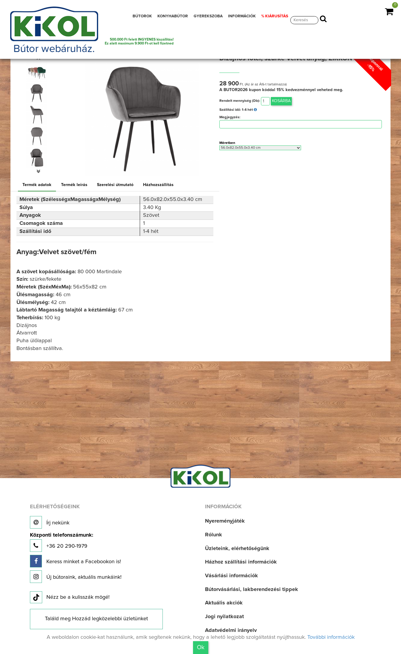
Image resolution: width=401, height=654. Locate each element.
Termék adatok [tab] (36, 185)
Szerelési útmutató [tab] (115, 185)
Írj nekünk (49, 522)
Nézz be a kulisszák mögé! (70, 597)
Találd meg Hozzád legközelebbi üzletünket (96, 618)
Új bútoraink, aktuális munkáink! (75, 576)
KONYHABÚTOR (172, 16)
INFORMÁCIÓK (242, 16)
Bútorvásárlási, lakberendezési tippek (251, 589)
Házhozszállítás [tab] (158, 185)
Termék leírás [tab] (74, 185)
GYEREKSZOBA (208, 16)
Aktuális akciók (224, 603)
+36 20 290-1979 (61, 542)
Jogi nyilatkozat (224, 616)
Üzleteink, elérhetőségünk (237, 548)
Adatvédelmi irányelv (231, 630)
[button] (38, 171)
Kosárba (281, 101)
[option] (38, 71)
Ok (200, 647)
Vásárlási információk (231, 575)
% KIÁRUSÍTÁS (274, 16)
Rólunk (213, 535)
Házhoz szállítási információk (241, 562)
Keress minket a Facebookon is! (75, 561)
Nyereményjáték (225, 521)
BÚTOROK (142, 16)
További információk (331, 637)
